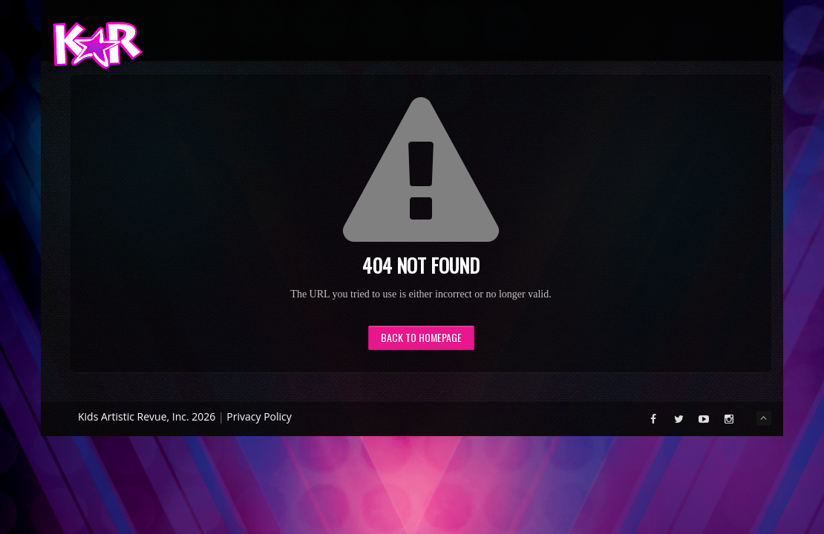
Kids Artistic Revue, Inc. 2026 (146, 416)
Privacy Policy (258, 416)
